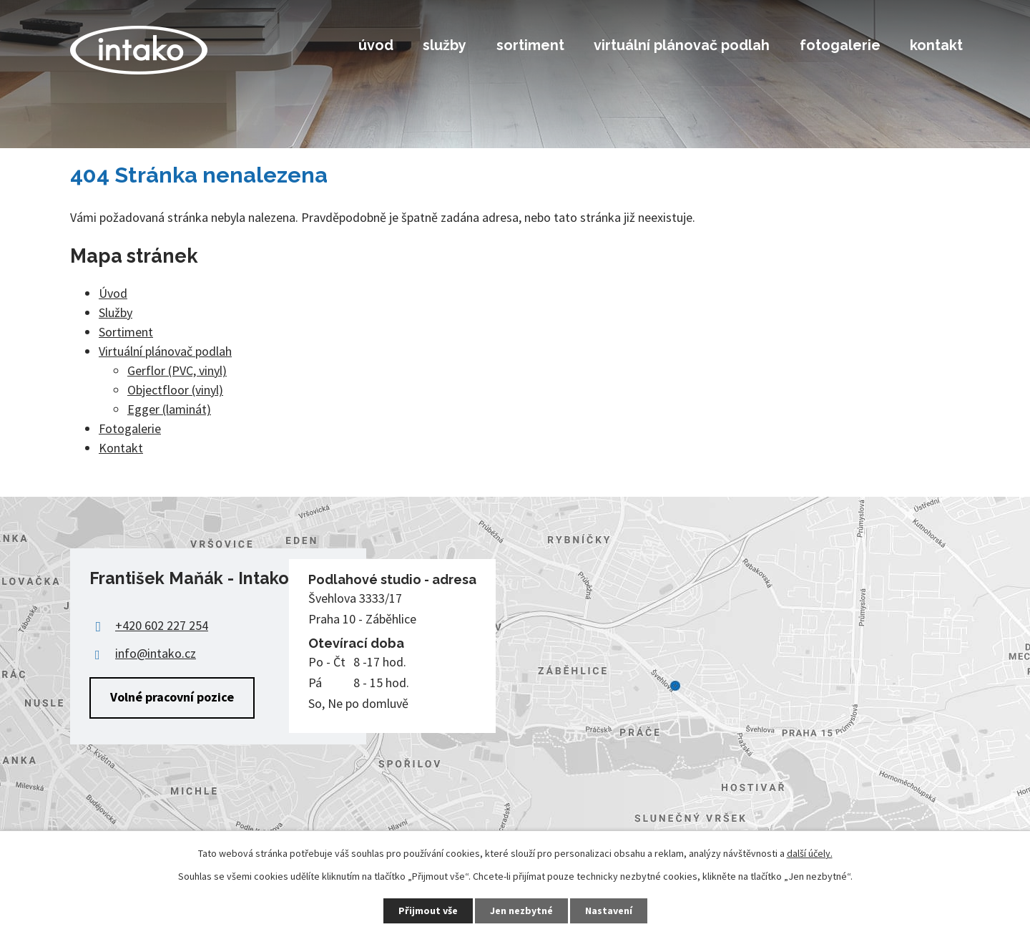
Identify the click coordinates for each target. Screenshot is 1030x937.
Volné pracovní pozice (172, 697)
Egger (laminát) (169, 409)
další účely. (810, 853)
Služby (444, 45)
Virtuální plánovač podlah (682, 45)
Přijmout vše (428, 910)
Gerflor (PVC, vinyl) (177, 370)
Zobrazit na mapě (515, 686)
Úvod (375, 45)
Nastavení (608, 910)
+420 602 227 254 (161, 625)
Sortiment (530, 45)
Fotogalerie (840, 45)
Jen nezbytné (521, 910)
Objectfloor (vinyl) (175, 390)
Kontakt (936, 45)
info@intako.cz (155, 653)
